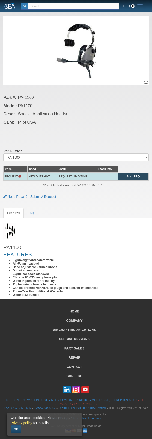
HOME (74, 311)
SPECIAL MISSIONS (74, 339)
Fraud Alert (94, 418)
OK (16, 429)
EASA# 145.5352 (44, 408)
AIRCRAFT (74, 330)
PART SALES (74, 348)
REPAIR (74, 357)
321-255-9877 (62, 404)
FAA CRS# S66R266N (17, 408)
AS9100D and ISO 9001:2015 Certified (82, 408)
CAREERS (74, 376)
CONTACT (74, 367)
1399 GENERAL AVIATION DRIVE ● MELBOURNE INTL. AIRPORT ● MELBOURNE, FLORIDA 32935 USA (71, 400)
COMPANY (74, 320)
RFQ (129, 6)
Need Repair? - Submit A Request (29, 196)
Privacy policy (21, 423)
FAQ (31, 213)
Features (13, 213)
